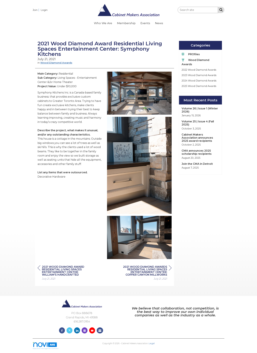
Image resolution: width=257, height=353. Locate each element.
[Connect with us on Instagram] (85, 330)
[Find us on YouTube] (92, 330)
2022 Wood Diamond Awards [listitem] (199, 69)
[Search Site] (220, 10)
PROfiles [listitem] (191, 54)
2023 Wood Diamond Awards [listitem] (199, 75)
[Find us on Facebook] (62, 330)
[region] (147, 273)
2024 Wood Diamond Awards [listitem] (199, 80)
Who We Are (103, 23)
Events (145, 23)
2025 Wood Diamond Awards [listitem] (199, 86)
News (159, 23)
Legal (152, 343)
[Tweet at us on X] (69, 330)
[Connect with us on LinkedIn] (77, 330)
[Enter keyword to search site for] (198, 10)
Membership (126, 23)
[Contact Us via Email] (100, 330)
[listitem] (36, 9)
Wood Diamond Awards (56, 62)
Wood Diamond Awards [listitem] (195, 62)
